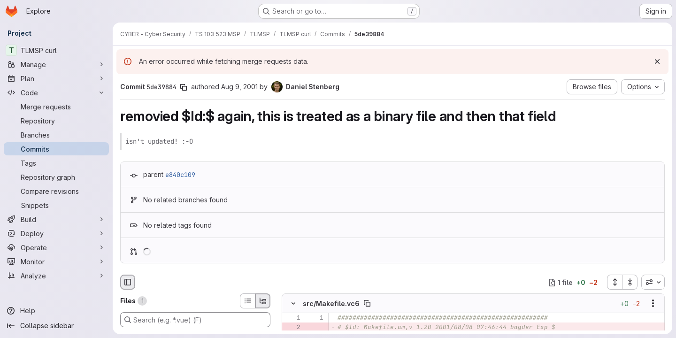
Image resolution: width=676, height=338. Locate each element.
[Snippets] (56, 205)
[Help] (56, 310)
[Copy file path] (367, 303)
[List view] (247, 300)
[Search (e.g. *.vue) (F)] (195, 319)
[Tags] (56, 162)
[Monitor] (56, 261)
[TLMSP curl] (56, 50)
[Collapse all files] (630, 282)
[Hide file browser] (127, 282)
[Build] (56, 219)
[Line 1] (292, 318)
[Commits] (56, 148)
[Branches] (56, 134)
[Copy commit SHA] (183, 87)
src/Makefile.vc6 (331, 303)
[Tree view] (262, 300)
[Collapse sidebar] (56, 325)
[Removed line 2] (292, 327)
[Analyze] (56, 275)
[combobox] (653, 282)
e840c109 (180, 174)
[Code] (56, 92)
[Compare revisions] (56, 191)
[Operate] (56, 247)
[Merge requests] (56, 106)
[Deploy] (56, 233)
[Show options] (653, 303)
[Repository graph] (56, 177)
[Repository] (56, 120)
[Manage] (56, 64)
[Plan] (56, 78)
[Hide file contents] (293, 303)
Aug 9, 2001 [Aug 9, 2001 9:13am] (239, 87)
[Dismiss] (657, 61)
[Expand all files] (614, 282)
